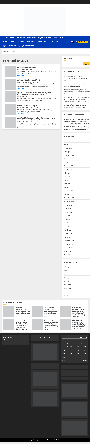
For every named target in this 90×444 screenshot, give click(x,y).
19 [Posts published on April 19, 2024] (78, 350)
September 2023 (69, 251)
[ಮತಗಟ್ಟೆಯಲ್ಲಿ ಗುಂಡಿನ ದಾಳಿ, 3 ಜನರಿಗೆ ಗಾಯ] (10, 84)
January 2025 (68, 194)
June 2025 (67, 177)
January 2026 (68, 152)
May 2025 (67, 180)
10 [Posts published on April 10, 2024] (71, 347)
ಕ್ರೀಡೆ (65, 274)
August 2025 (68, 169)
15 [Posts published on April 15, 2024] (64, 350)
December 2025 (69, 155)
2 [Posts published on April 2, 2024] (67, 343)
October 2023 (68, 248)
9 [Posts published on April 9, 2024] (67, 347)
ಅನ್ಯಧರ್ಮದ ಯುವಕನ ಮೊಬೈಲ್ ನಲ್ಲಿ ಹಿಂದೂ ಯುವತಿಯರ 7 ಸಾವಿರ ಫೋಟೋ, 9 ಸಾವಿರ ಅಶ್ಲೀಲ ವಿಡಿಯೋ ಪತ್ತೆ (77, 92)
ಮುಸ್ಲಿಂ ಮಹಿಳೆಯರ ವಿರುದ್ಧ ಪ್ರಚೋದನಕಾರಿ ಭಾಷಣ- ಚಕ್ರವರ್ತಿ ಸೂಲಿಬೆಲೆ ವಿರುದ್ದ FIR (51, 324)
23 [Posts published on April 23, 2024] (67, 354)
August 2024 (68, 212)
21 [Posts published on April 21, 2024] (85, 350)
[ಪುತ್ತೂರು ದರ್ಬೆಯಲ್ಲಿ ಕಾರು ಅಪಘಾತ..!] (10, 71)
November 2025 (69, 159)
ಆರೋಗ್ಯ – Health (43, 42)
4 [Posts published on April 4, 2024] (74, 343)
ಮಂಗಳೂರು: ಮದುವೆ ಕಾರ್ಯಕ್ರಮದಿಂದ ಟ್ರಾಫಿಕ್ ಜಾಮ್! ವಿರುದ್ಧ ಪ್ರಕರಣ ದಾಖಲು (50, 312)
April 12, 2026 (48, 329)
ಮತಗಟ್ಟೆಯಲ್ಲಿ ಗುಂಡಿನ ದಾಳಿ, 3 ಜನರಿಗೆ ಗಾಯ (28, 80)
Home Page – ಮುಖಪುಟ (8, 38)
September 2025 (69, 166)
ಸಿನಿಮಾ (66, 295)
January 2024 (68, 237)
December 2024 (69, 198)
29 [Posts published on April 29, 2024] (64, 357)
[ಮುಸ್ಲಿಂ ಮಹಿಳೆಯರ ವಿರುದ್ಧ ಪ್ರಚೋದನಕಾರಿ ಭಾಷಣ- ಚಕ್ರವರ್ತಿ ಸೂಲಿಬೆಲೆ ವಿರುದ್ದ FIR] (37, 324)
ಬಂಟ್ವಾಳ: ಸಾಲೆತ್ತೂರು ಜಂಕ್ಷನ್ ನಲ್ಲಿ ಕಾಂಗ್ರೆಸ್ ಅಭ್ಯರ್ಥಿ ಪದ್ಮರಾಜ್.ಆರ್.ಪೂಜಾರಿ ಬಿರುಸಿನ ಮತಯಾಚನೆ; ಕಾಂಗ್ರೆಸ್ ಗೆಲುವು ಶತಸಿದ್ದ (36, 119)
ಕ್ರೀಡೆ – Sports (55, 42)
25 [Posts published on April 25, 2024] (74, 354)
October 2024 (68, 205)
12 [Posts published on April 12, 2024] (78, 347)
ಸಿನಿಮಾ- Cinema (31, 42)
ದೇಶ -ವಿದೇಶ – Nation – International (13, 42)
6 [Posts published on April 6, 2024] (81, 343)
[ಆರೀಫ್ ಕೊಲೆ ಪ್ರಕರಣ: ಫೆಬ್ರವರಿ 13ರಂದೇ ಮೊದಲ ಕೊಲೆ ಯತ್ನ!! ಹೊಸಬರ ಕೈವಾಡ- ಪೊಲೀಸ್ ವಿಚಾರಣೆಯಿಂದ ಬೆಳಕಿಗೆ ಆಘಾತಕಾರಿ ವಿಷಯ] (8, 324)
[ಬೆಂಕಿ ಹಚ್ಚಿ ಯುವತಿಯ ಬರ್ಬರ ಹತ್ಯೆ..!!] (10, 109)
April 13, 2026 (20, 317)
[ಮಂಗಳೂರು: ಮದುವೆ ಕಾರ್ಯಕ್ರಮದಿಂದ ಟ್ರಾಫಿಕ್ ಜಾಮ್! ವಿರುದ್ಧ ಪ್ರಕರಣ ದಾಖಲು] (37, 311)
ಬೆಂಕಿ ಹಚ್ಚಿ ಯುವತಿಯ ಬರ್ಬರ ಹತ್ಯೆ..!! (27, 105)
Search (68, 58)
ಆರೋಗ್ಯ (66, 267)
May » (85, 360)
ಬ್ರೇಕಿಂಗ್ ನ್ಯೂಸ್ (68, 288)
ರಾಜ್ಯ (65, 292)
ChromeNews (50, 440)
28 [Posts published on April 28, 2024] (85, 354)
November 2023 (69, 244)
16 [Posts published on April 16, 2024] (67, 350)
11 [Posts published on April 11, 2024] (74, 347)
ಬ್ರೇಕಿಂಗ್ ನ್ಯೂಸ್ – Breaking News (26, 38)
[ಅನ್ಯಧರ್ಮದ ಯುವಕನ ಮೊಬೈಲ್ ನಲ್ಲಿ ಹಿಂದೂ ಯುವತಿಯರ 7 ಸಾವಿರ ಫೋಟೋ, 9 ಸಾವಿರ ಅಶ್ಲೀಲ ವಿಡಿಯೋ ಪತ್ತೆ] (65, 311)
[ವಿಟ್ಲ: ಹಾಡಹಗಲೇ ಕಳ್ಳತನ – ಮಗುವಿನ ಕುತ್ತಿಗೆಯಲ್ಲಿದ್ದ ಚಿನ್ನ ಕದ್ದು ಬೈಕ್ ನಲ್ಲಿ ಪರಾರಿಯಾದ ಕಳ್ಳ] (8, 311)
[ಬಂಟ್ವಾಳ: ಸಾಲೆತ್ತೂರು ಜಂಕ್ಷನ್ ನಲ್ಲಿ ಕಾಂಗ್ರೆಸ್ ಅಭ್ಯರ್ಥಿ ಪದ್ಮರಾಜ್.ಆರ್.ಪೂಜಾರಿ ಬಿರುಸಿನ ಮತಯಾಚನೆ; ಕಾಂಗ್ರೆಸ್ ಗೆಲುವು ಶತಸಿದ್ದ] (10, 122)
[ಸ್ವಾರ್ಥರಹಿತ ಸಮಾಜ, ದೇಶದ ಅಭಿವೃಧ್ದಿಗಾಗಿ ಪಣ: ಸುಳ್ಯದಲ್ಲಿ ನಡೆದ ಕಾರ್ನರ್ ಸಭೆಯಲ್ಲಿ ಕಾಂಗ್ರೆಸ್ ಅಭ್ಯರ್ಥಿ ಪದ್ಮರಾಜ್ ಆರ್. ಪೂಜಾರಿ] (10, 96)
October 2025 (68, 162)
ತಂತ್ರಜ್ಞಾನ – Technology (9, 46)
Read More (20, 75)
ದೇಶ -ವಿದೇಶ (67, 285)
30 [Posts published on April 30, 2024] (67, 357)
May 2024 (67, 223)
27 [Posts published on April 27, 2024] (81, 354)
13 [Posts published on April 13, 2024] (81, 347)
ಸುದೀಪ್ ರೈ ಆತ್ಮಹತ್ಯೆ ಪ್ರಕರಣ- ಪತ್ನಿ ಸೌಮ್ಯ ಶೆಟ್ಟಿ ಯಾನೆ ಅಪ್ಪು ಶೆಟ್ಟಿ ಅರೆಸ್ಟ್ (78, 324)
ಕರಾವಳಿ (66, 270)
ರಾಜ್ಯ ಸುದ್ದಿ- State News (44, 38)
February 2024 (68, 233)
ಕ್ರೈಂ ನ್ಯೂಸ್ (67, 277)
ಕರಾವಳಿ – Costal (59, 38)
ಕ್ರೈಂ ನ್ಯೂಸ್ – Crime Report (26, 46)
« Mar (63, 360)
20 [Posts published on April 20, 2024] (81, 350)
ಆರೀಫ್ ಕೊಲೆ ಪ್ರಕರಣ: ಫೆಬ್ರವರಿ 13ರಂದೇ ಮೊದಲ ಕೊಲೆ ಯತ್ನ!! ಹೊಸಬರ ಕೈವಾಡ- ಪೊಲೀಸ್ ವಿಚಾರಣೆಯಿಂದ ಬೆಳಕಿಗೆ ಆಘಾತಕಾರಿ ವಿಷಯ (76, 99)
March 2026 (67, 144)
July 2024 (67, 216)
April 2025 (67, 184)
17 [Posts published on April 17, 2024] (71, 350)
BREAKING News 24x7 (8, 339)
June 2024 (67, 219)
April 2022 (67, 255)
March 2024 (67, 230)
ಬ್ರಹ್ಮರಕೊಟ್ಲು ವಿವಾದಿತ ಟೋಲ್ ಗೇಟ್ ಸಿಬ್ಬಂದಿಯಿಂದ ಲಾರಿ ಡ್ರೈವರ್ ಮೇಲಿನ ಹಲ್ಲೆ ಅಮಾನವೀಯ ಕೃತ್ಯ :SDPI (76, 121)
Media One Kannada (23, 69)
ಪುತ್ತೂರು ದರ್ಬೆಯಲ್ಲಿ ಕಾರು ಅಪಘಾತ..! (27, 67)
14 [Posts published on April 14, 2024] (85, 347)
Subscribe (83, 42)
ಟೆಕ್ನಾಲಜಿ (66, 281)
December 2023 (69, 241)
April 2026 (67, 141)
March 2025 (67, 187)
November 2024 (69, 201)
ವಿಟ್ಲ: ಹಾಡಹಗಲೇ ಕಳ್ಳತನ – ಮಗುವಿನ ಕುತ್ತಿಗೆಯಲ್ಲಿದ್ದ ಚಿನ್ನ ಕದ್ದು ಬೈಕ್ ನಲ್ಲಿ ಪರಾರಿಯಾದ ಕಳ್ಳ (76, 78)
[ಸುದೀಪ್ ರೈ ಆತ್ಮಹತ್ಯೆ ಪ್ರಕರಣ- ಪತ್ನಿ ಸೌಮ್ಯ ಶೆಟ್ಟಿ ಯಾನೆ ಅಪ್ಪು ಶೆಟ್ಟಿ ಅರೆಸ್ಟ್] (65, 324)
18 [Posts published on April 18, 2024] (74, 350)
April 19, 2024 (34, 69)
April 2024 (67, 226)
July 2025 (67, 173)
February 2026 (68, 148)
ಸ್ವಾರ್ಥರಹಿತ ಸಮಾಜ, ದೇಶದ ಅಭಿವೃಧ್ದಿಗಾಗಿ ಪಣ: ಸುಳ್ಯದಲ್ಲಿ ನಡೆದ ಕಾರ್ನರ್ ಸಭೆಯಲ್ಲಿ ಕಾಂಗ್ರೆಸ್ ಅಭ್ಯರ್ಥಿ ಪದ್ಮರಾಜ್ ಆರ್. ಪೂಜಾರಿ (35, 93)
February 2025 (68, 191)
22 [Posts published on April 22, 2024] (64, 354)
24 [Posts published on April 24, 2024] (71, 354)
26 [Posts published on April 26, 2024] (78, 354)
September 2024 (69, 209)
